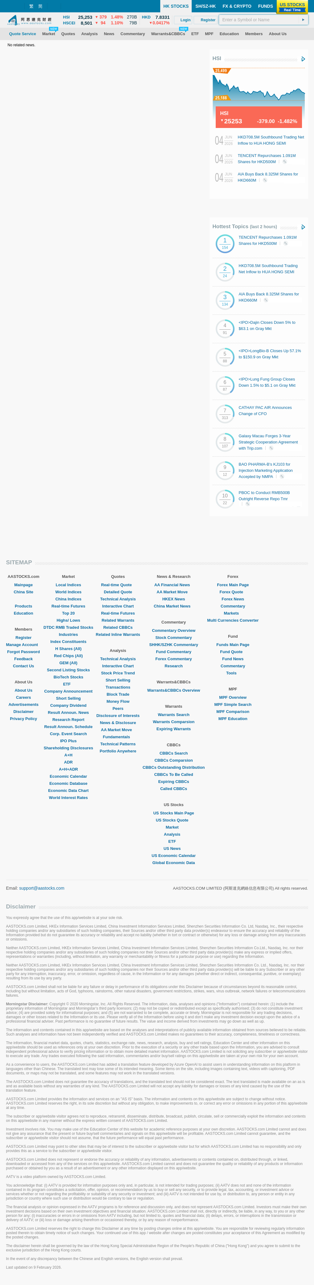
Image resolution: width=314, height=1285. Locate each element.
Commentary (233, 606)
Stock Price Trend (118, 673)
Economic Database (68, 783)
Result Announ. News (68, 712)
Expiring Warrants (174, 729)
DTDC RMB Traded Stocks (68, 627)
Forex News (233, 599)
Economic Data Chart (68, 790)
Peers (117, 708)
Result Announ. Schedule (68, 726)
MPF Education (232, 718)
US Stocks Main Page (173, 813)
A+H (68, 755)
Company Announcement (68, 691)
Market (174, 827)
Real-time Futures (68, 606)
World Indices (68, 592)
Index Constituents (68, 641)
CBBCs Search (174, 753)
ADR (68, 762)
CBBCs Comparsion (173, 760)
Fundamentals (118, 737)
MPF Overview (233, 697)
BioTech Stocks (69, 677)
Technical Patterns (118, 744)
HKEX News (173, 599)
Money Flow (118, 701)
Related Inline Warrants (118, 634)
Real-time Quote (118, 585)
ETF (68, 684)
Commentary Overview (173, 630)
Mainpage (23, 585)
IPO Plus (68, 741)
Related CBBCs (118, 627)
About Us (23, 690)
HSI (217, 58)
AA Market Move (118, 729)
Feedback (23, 659)
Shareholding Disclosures (68, 748)
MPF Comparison (232, 711)
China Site (23, 592)
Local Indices (68, 585)
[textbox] (263, 20)
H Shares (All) (68, 648)
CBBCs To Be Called (173, 774)
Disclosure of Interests (118, 715)
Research (174, 666)
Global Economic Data (174, 862)
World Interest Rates (68, 797)
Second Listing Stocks (68, 670)
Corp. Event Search (68, 733)
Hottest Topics (245, 226)
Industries (68, 634)
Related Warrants (118, 620)
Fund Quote (233, 651)
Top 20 (68, 613)
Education (23, 613)
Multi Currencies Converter (233, 620)
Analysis (173, 834)
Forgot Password (23, 651)
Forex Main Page (233, 585)
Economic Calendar (68, 776)
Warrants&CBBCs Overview (173, 690)
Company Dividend (68, 705)
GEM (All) (68, 663)
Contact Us (23, 666)
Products (23, 606)
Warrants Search (174, 714)
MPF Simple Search (232, 704)
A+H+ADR (68, 769)
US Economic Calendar (174, 855)
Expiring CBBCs (173, 781)
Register (23, 637)
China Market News (174, 606)
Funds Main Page (232, 644)
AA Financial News (173, 585)
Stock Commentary (173, 637)
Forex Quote (232, 592)
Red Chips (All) (68, 655)
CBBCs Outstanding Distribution (174, 767)
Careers (23, 697)
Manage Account (23, 644)
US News (174, 848)
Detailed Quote (118, 592)
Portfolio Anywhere (118, 751)
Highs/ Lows (68, 620)
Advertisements (23, 704)
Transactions (118, 687)
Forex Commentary (173, 659)
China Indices (68, 599)
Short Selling (68, 698)
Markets (233, 613)
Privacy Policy (23, 718)
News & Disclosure (118, 722)
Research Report (68, 719)
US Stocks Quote (173, 820)
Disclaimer (23, 711)
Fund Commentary (173, 651)
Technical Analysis (118, 599)
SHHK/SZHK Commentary (173, 644)
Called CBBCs (173, 788)
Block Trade (118, 694)
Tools (233, 673)
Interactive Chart (118, 606)
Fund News (232, 659)
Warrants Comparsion (173, 721)
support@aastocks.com (41, 888)
